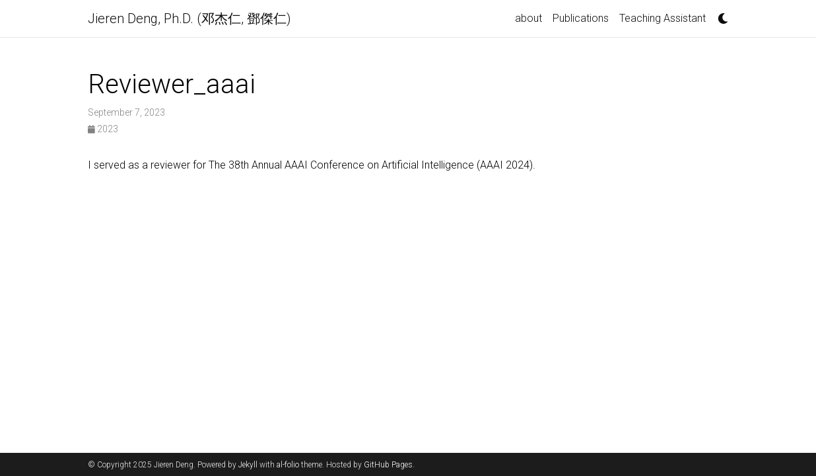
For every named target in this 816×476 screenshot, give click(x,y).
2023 (103, 129)
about (528, 18)
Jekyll (247, 464)
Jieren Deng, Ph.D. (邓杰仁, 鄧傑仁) (189, 18)
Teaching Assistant (662, 18)
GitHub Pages (388, 464)
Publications (581, 18)
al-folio (288, 464)
